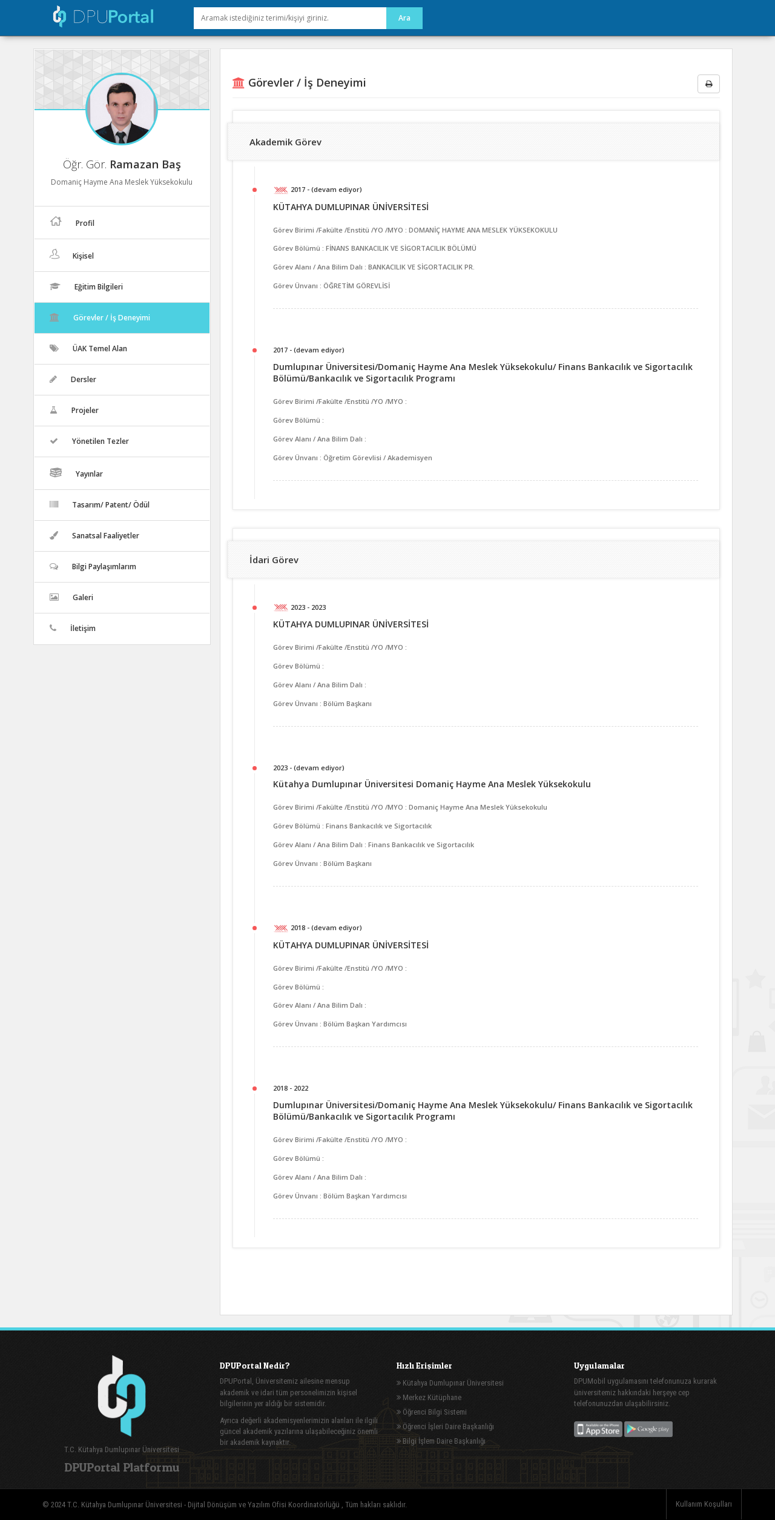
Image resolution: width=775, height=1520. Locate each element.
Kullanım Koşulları (704, 1503)
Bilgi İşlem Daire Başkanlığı (441, 1441)
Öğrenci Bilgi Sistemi (432, 1411)
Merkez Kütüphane (429, 1397)
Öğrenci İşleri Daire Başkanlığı (445, 1426)
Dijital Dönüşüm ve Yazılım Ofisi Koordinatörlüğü (264, 1504)
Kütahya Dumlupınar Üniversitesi (450, 1382)
